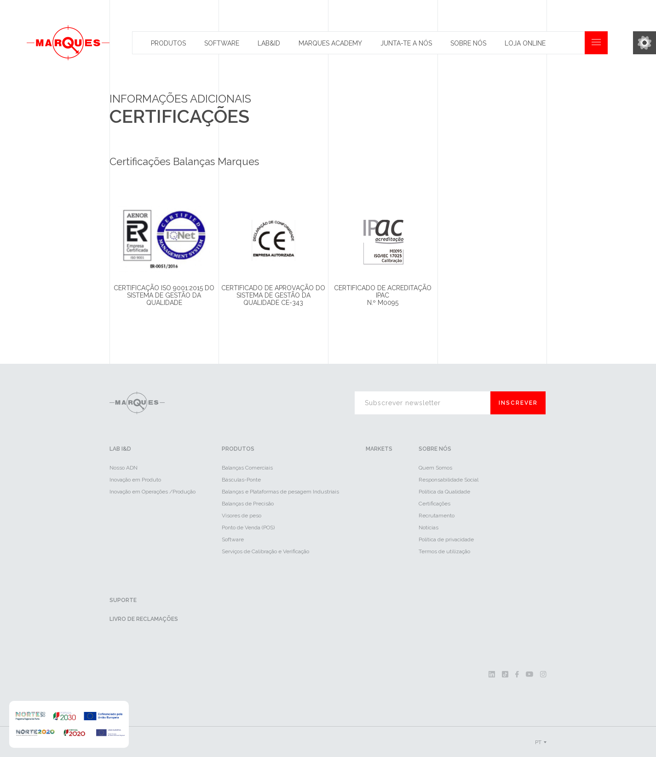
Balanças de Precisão (248, 503)
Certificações (434, 503)
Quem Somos (435, 468)
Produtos (168, 43)
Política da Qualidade (444, 491)
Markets (379, 449)
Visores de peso (241, 515)
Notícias (428, 527)
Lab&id (269, 43)
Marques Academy (330, 43)
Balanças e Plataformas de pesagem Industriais (280, 491)
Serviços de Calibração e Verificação (265, 551)
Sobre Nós (468, 43)
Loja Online (525, 43)
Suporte (123, 600)
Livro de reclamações (143, 619)
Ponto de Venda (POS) (248, 527)
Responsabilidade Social (448, 479)
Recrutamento (437, 515)
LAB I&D (120, 449)
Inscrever (518, 403)
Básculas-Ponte (241, 479)
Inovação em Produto (135, 479)
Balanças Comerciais (247, 468)
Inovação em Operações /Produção (152, 491)
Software (221, 43)
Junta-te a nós (406, 43)
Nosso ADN (123, 468)
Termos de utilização (444, 551)
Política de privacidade (446, 539)
